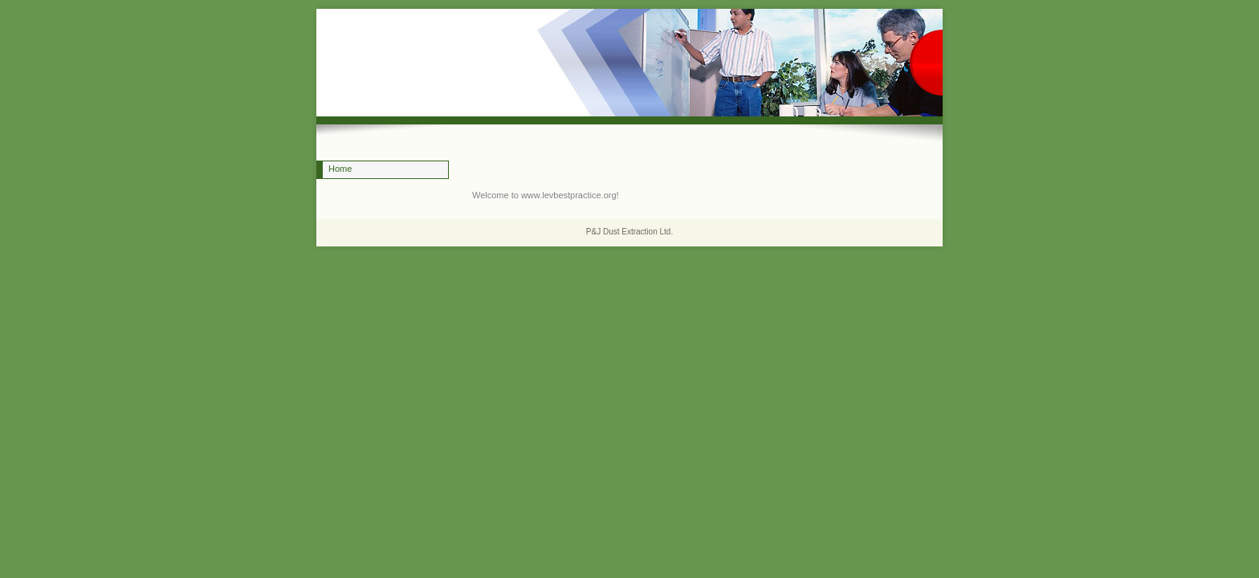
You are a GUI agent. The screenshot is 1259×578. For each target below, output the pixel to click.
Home (340, 168)
